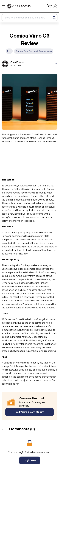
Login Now (29, 460)
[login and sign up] (55, 6)
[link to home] (19, 6)
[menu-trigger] (3, 6)
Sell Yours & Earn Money (30, 411)
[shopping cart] (49, 6)
